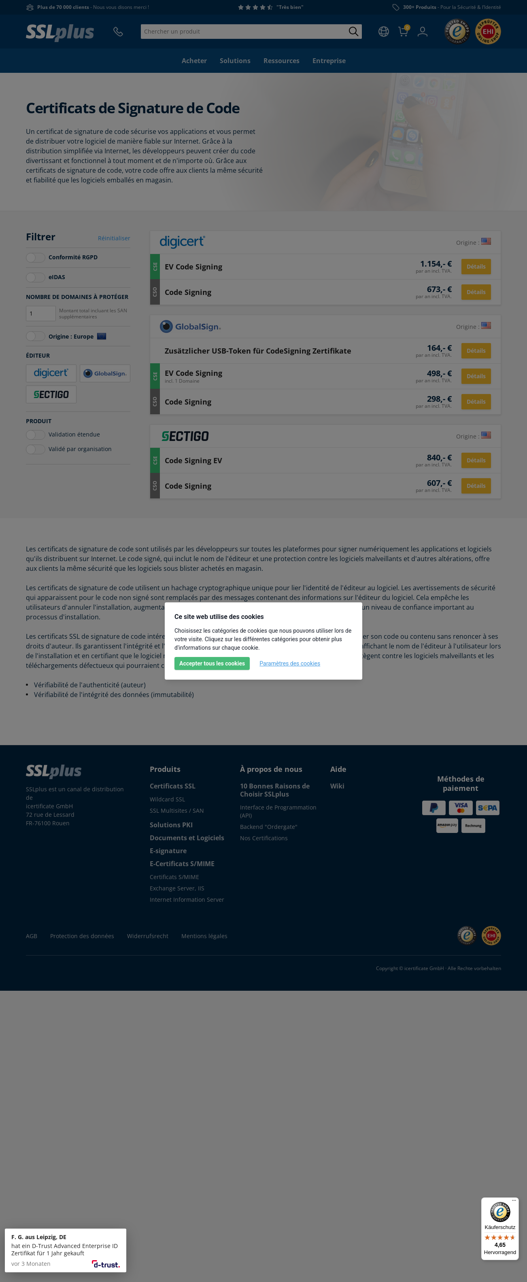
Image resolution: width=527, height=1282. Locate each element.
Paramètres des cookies (289, 663)
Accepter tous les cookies (212, 663)
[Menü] (514, 1202)
